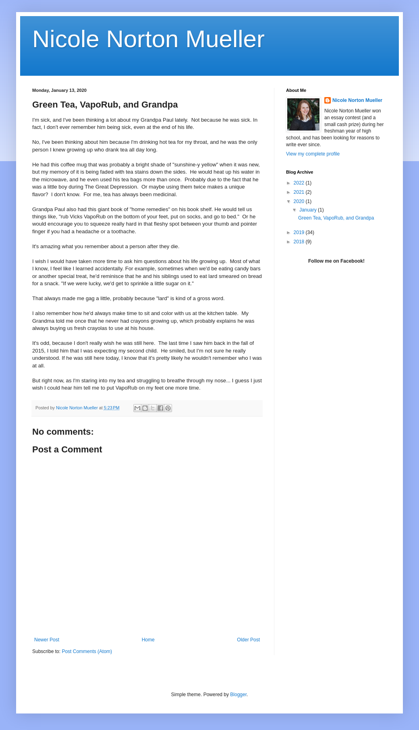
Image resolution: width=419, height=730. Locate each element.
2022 (300, 183)
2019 (300, 232)
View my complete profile (313, 154)
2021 (300, 192)
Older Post (248, 640)
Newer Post (46, 640)
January (308, 210)
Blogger (238, 694)
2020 (300, 201)
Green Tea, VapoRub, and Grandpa (336, 218)
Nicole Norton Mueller (148, 38)
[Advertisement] (336, 334)
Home (148, 640)
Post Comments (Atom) (87, 651)
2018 (300, 242)
